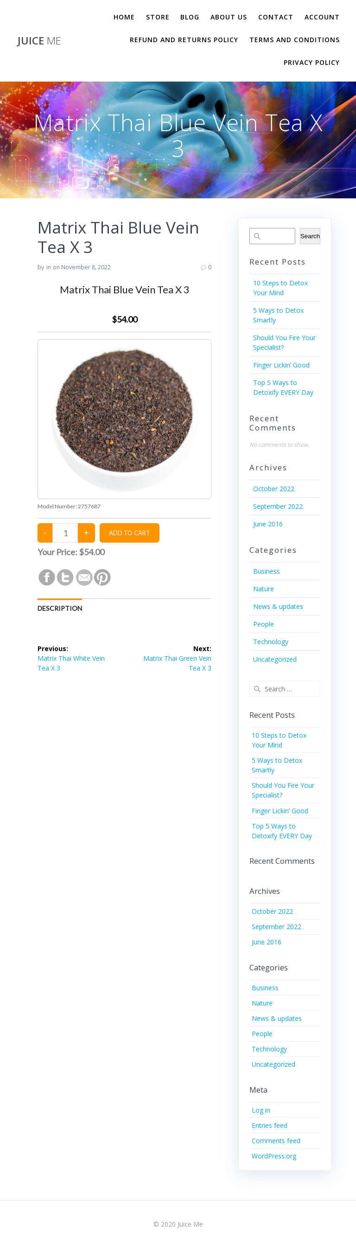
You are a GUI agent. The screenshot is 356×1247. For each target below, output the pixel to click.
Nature (263, 588)
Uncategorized (275, 659)
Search (310, 236)
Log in (261, 1110)
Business (266, 571)
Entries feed (269, 1125)
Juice (39, 41)
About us (228, 17)
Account (322, 17)
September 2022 (278, 506)
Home (124, 17)
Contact (275, 17)
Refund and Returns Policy (184, 39)
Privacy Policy (312, 62)
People (263, 624)
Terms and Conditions (294, 39)
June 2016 (268, 523)
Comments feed (276, 1140)
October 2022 (273, 488)
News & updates (278, 606)
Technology (270, 641)
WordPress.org (274, 1156)
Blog (189, 17)
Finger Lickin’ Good (281, 365)
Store (158, 17)
